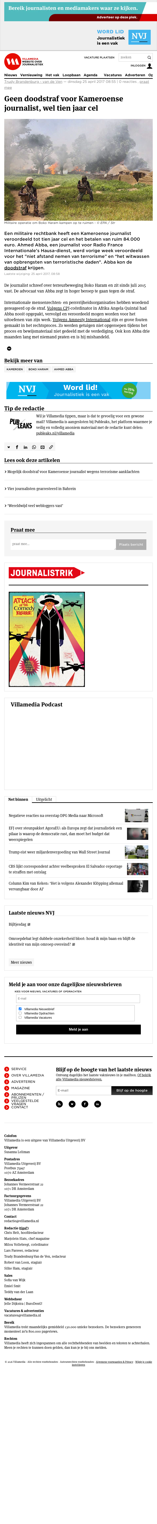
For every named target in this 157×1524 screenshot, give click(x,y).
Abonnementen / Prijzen (27, 1096)
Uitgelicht (44, 799)
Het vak (52, 75)
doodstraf (15, 267)
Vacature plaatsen (99, 57)
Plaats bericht (131, 545)
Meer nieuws (21, 962)
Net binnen (18, 799)
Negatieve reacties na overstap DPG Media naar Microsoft (56, 815)
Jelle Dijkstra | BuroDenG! (23, 1303)
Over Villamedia (27, 1075)
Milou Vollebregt (16, 1244)
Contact (19, 1107)
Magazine (20, 1088)
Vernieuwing (31, 75)
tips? (23, 1228)
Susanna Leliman (17, 1152)
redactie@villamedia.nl (21, 1221)
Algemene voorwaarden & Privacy (114, 1361)
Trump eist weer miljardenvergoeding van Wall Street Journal (59, 852)
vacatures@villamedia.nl (22, 1315)
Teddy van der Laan (18, 1292)
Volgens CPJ (58, 308)
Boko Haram (38, 369)
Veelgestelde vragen (25, 1102)
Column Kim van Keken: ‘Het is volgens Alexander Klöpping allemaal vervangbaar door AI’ (66, 886)
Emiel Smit (12, 1286)
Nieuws (10, 75)
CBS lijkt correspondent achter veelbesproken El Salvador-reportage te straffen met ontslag (65, 869)
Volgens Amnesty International (81, 319)
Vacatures (113, 75)
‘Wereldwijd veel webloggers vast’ (35, 505)
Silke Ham (12, 1268)
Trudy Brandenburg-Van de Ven (27, 1256)
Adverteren (135, 75)
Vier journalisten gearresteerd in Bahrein (41, 488)
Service (19, 1069)
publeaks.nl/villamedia (55, 433)
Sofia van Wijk (15, 1280)
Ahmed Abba (63, 369)
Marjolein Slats (15, 1238)
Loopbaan (71, 75)
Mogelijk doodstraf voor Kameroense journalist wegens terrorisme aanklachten (73, 471)
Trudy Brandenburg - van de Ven (33, 82)
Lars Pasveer (13, 1250)
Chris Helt (11, 1232)
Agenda (90, 75)
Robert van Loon (16, 1262)
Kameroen (15, 369)
